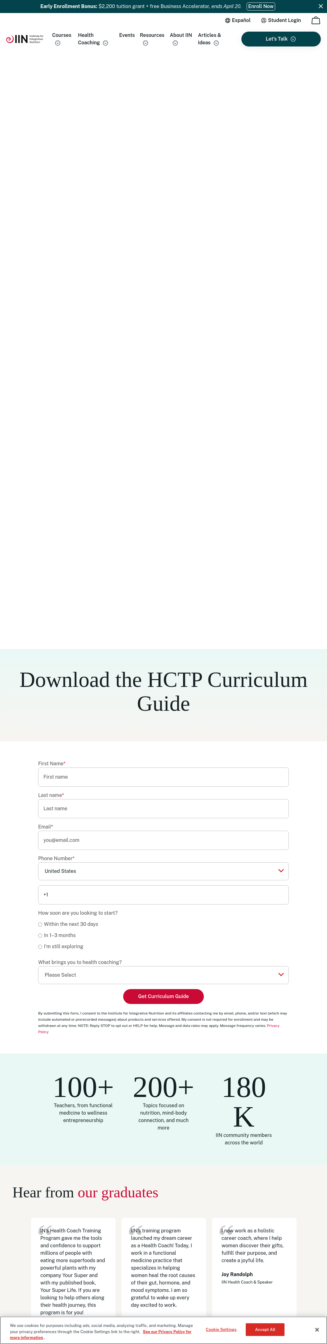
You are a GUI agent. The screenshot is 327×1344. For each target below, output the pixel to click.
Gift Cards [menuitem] (158, 1227)
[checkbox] (163, 339)
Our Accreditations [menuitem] (167, 1206)
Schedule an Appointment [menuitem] (244, 1233)
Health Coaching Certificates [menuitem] (177, 1196)
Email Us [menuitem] (226, 1212)
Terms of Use (24, 1294)
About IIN (181, 35)
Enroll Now (261, 6)
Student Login (284, 20)
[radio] (163, 328)
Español (241, 20)
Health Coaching (89, 39)
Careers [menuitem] (156, 1247)
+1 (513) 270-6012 (263, 1202)
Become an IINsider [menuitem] (167, 1216)
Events (127, 35)
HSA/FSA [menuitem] (157, 1257)
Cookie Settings (221, 1329)
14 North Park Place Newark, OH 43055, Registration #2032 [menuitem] (258, 1256)
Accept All (265, 1329)
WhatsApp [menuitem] (228, 1222)
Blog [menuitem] (152, 1237)
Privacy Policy (54, 1294)
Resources (152, 35)
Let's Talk (277, 39)
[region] (163, 1330)
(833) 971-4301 (241, 1196)
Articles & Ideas (209, 39)
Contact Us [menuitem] (229, 1243)
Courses (61, 35)
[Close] (317, 1330)
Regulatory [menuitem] (159, 1268)
